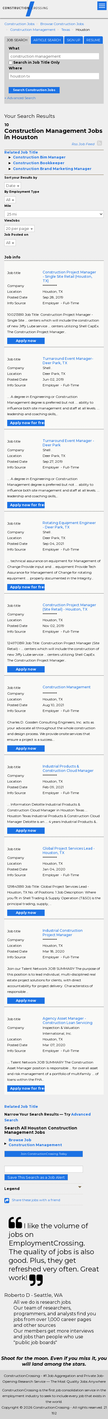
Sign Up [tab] (73, 40)
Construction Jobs (19, 24)
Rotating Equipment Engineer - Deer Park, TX (69, 525)
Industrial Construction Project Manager (63, 932)
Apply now (26, 341)
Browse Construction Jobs (62, 24)
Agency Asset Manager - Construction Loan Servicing (67, 1020)
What (14, 48)
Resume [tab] (93, 40)
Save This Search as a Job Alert (36, 1177)
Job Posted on (16, 235)
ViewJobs (12, 220)
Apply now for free (27, 423)
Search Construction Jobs (34, 90)
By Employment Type (21, 192)
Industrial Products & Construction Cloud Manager (68, 768)
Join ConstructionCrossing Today (44, 1154)
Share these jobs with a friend (36, 1200)
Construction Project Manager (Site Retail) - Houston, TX (69, 607)
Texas (65, 29)
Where (15, 68)
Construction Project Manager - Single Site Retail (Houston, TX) (69, 276)
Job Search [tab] (17, 40)
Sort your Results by (20, 177)
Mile (7, 206)
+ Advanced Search (20, 98)
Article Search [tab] (47, 40)
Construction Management (33, 29)
